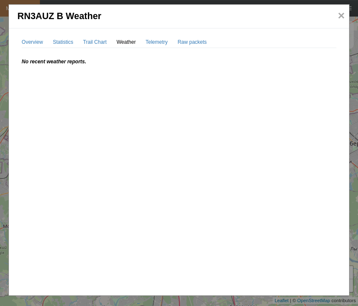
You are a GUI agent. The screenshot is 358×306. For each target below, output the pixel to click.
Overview (32, 42)
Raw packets (192, 42)
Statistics (63, 42)
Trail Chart (95, 42)
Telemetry (157, 42)
